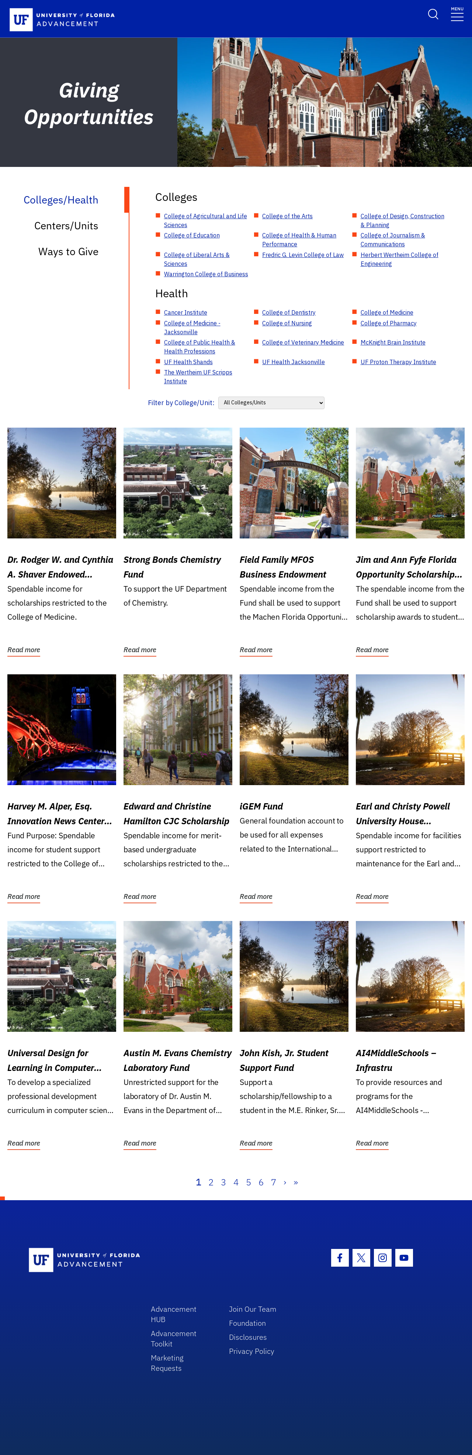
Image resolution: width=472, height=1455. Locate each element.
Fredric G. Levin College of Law (303, 255)
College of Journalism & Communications (393, 240)
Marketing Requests (167, 1363)
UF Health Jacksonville (293, 362)
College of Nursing (287, 323)
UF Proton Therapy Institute (398, 362)
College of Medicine (387, 312)
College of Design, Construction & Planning (402, 220)
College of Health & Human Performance (299, 240)
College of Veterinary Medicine (303, 342)
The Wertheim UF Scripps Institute (198, 377)
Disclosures (248, 1337)
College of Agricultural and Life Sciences (205, 220)
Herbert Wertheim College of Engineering (399, 259)
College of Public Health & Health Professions (199, 347)
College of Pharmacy (389, 323)
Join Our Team (253, 1309)
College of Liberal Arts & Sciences (197, 259)
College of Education (192, 235)
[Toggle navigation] (457, 13)
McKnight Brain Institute (393, 342)
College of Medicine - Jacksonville (192, 327)
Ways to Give (68, 251)
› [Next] (285, 1182)
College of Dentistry (289, 312)
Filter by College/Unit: (181, 402)
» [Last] (296, 1182)
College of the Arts (287, 216)
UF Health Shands (188, 362)
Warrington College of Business (206, 274)
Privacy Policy (251, 1351)
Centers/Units (66, 225)
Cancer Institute (185, 312)
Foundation (247, 1323)
